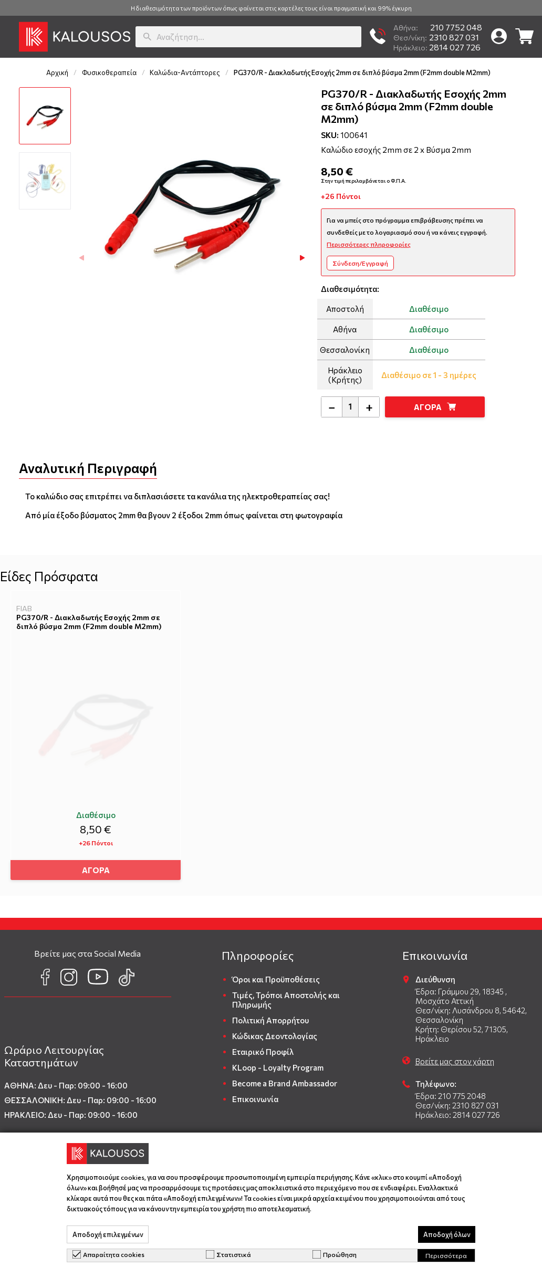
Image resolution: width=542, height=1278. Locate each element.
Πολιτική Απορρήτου (270, 1016)
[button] (7, 37)
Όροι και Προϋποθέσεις (276, 975)
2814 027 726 (437, 47)
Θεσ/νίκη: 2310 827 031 (457, 1101)
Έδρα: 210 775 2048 (450, 1092)
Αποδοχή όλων (446, 1234)
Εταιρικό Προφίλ (263, 1048)
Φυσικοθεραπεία (109, 72)
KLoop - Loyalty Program (278, 1064)
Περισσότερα (446, 1255)
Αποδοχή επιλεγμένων (107, 1234)
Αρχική (57, 72)
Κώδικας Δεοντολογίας (274, 1032)
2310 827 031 (436, 37)
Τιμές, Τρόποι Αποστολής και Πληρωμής (286, 996)
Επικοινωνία (255, 1095)
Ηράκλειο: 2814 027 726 (457, 1111)
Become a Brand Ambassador (284, 1079)
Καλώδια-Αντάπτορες (185, 72)
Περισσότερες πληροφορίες (369, 244)
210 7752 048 (437, 27)
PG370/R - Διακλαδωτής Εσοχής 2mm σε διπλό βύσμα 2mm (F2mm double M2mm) (89, 622)
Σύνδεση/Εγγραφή (360, 263)
